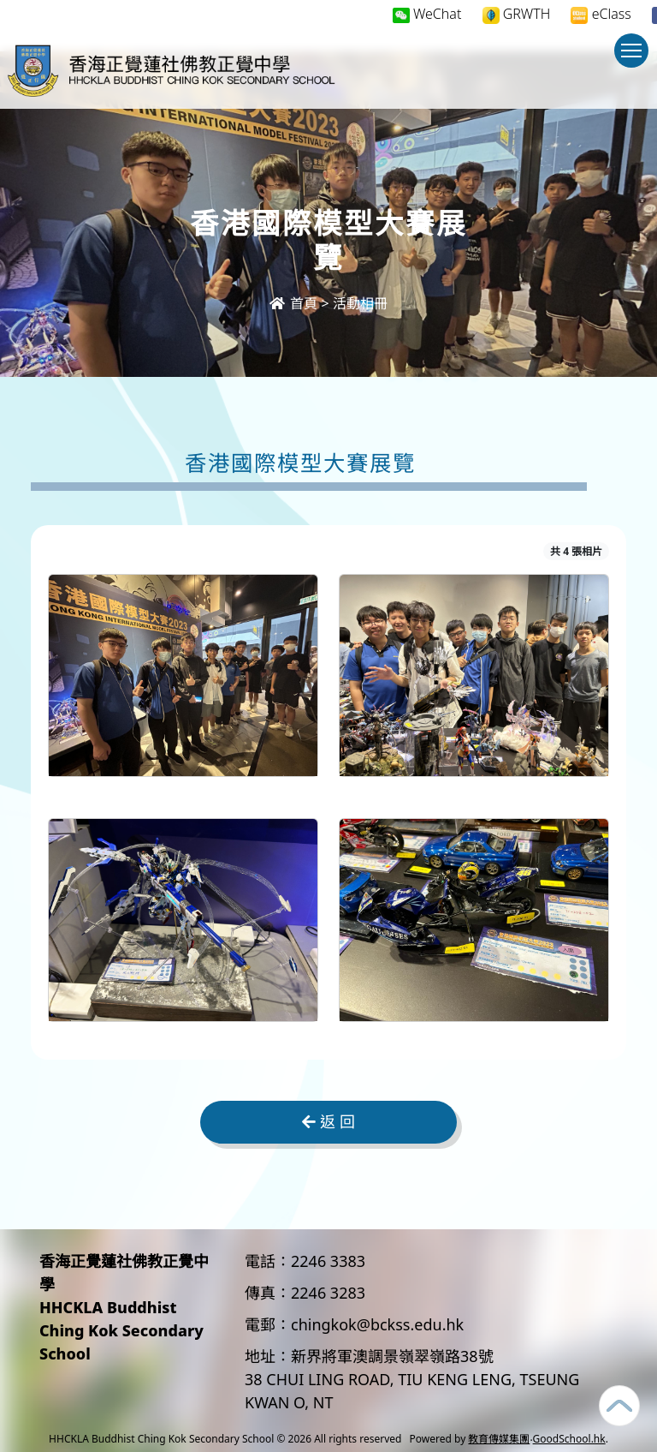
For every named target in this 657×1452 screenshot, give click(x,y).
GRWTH (516, 14)
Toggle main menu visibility (634, 59)
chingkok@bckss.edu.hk (377, 1324)
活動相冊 (360, 303)
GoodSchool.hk (569, 1438)
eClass (600, 14)
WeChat (427, 13)
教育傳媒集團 (499, 1438)
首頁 (293, 303)
